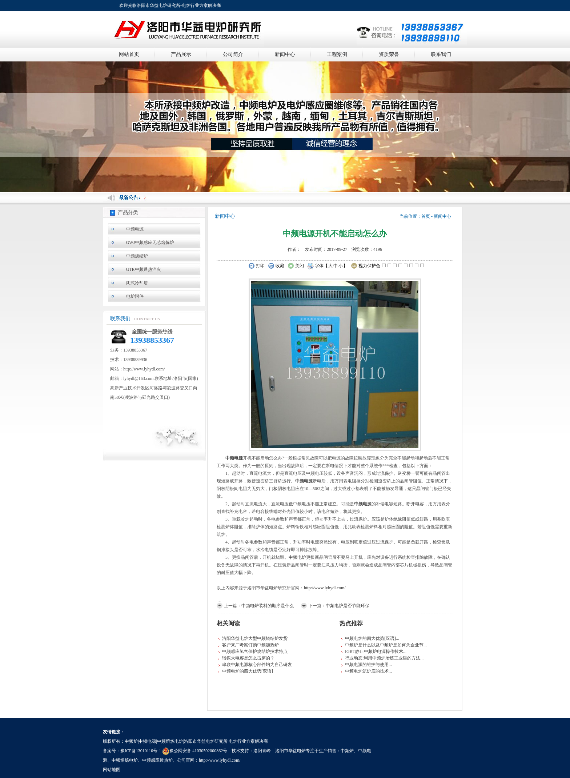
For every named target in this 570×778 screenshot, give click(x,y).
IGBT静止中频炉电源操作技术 (374, 651)
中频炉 (347, 750)
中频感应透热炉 (157, 760)
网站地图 (111, 769)
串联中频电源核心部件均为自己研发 (257, 664)
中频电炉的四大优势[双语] (247, 671)
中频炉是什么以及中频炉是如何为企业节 (384, 644)
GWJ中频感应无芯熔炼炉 (150, 242)
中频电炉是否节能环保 (347, 605)
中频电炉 (297, 557)
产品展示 (181, 54)
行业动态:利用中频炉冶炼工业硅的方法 (382, 658)
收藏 (276, 266)
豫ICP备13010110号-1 (140, 750)
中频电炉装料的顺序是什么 (267, 605)
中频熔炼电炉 (125, 760)
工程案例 (337, 54)
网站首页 (129, 54)
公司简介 (233, 54)
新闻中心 (285, 54)
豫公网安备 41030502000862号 (194, 750)
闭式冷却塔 (137, 282)
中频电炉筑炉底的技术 (367, 671)
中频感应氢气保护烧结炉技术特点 (255, 651)
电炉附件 (135, 296)
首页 (425, 216)
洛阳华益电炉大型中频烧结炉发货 (255, 638)
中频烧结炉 (137, 255)
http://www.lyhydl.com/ (325, 587)
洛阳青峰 (262, 750)
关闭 (296, 266)
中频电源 (135, 229)
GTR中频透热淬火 (143, 269)
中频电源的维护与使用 (367, 664)
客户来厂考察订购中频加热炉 (250, 644)
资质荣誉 (389, 54)
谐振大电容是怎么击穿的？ (248, 658)
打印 (256, 266)
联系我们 (441, 54)
